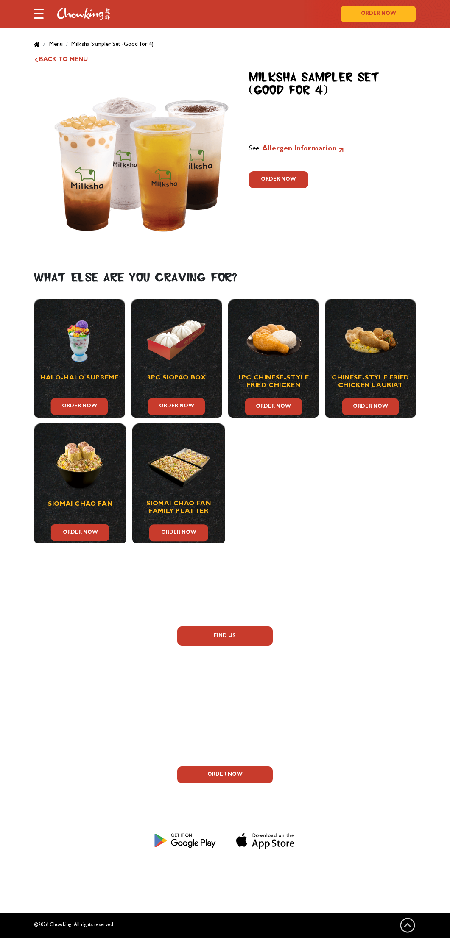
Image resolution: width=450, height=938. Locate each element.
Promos (84, 683)
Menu (56, 45)
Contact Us (84, 734)
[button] (39, 13)
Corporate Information (84, 717)
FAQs (84, 650)
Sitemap (299, 873)
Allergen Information (299, 149)
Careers (84, 700)
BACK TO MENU (63, 60)
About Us (84, 633)
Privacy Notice (164, 873)
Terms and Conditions (238, 873)
